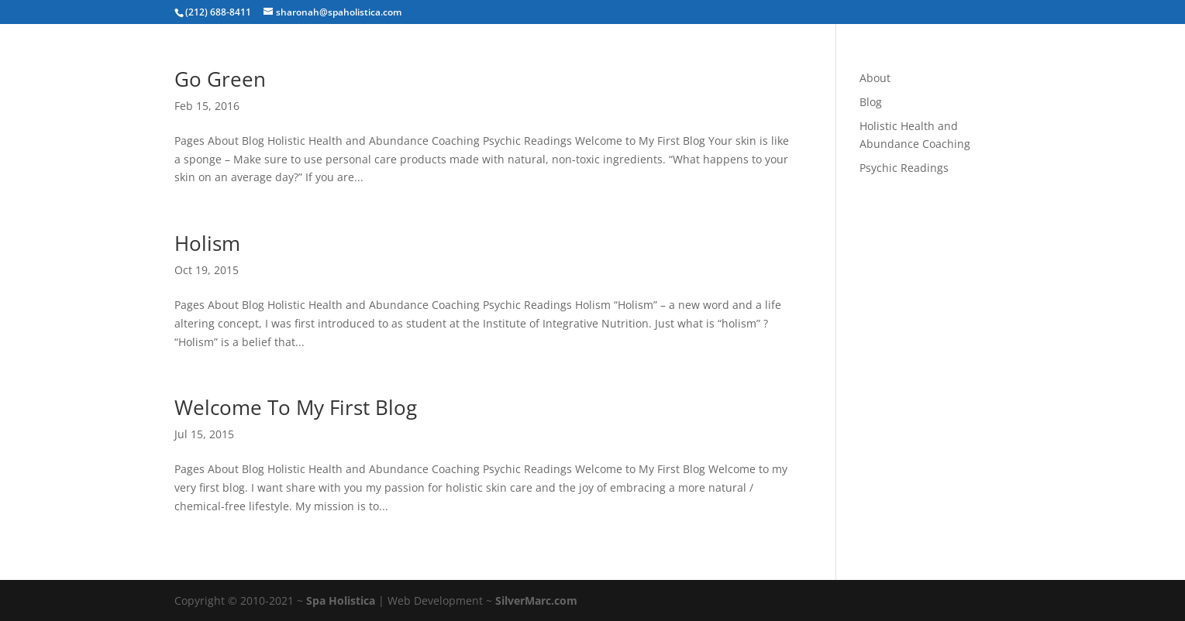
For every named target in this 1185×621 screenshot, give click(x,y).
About (874, 77)
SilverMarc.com (536, 600)
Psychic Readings (904, 167)
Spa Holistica (340, 600)
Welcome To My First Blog (295, 407)
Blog (870, 101)
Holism (207, 243)
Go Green (220, 79)
